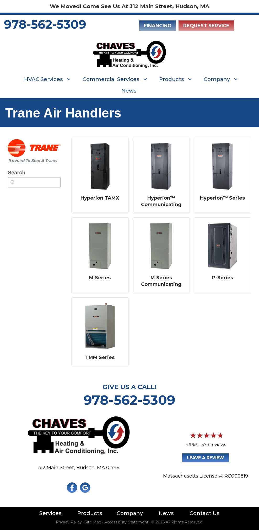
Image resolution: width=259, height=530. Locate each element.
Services (50, 513)
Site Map (93, 522)
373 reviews (213, 444)
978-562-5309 (45, 24)
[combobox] (34, 182)
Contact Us (205, 513)
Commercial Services (111, 79)
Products (171, 79)
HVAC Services (43, 79)
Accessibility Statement (126, 522)
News (129, 91)
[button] (68, 79)
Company (217, 79)
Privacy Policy (69, 522)
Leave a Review (205, 457)
